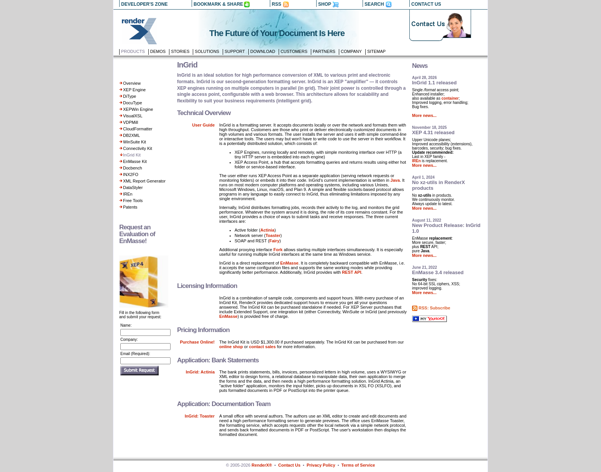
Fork (277, 249)
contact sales (262, 346)
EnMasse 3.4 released (437, 272)
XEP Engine (134, 89)
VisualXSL (133, 115)
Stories (180, 51)
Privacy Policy (321, 465)
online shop (231, 346)
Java (395, 180)
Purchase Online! (197, 342)
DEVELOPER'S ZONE (144, 4)
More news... (424, 115)
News (419, 65)
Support (235, 51)
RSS (276, 4)
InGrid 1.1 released (434, 83)
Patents (130, 207)
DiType (129, 96)
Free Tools (133, 200)
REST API (351, 272)
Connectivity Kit (137, 148)
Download (262, 51)
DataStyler (133, 187)
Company (351, 51)
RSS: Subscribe (434, 308)
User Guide (203, 125)
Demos (158, 51)
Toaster (273, 235)
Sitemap (376, 51)
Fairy (274, 240)
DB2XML (131, 135)
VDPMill (130, 122)
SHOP (324, 4)
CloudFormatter (137, 129)
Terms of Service (358, 465)
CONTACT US (426, 4)
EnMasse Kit (135, 161)
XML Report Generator (144, 181)
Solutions (207, 51)
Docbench (132, 168)
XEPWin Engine (138, 109)
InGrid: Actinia (200, 372)
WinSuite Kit (134, 142)
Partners (324, 51)
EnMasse (289, 263)
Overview (132, 83)
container (450, 98)
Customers (294, 51)
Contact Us (289, 465)
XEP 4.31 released (433, 132)
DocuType (132, 102)
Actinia (267, 230)
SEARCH (374, 4)
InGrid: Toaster (200, 416)
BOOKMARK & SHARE (218, 4)
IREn (127, 194)
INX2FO (130, 174)
